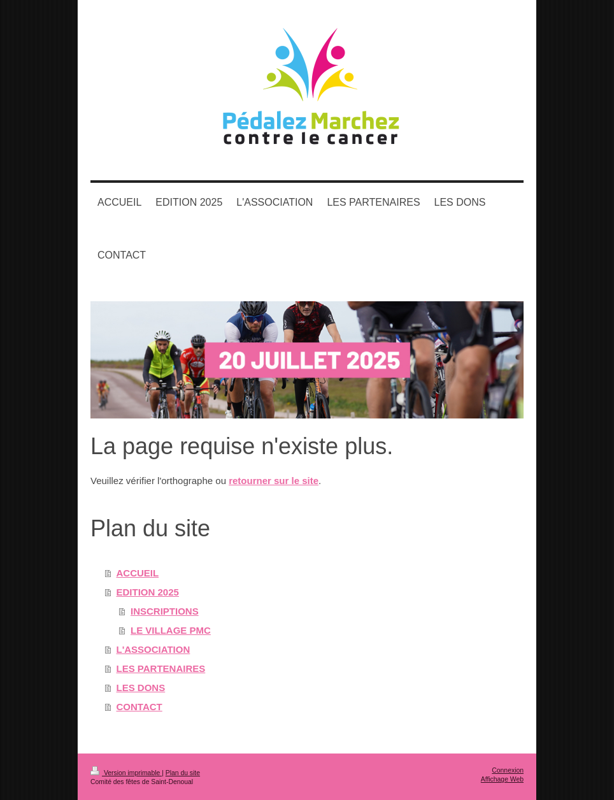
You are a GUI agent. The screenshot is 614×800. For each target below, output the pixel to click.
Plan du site (183, 772)
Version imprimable (126, 772)
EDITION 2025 (148, 592)
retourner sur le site (273, 480)
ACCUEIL (138, 573)
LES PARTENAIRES (161, 668)
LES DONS (141, 687)
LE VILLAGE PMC (171, 630)
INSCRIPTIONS (165, 611)
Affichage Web (502, 779)
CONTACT (139, 706)
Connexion (508, 770)
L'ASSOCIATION (153, 649)
